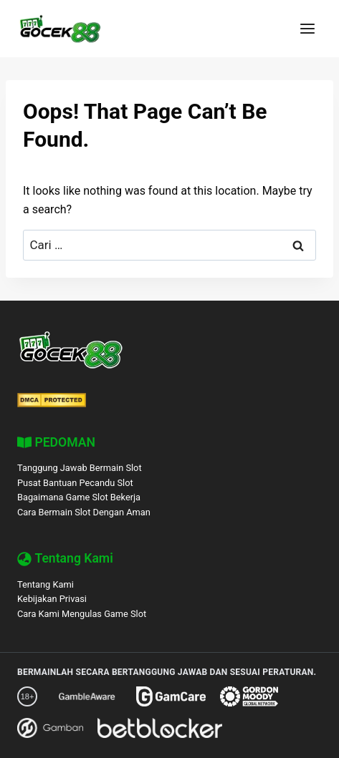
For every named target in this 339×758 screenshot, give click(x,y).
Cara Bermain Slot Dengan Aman (84, 512)
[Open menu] (307, 28)
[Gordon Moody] (249, 696)
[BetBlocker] (159, 728)
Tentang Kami (45, 584)
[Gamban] (50, 728)
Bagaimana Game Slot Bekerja (78, 497)
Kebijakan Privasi (52, 598)
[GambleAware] (87, 696)
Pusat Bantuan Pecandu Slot (75, 482)
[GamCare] (171, 696)
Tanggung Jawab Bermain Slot (79, 467)
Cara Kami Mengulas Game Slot (81, 613)
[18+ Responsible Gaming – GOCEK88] (27, 696)
